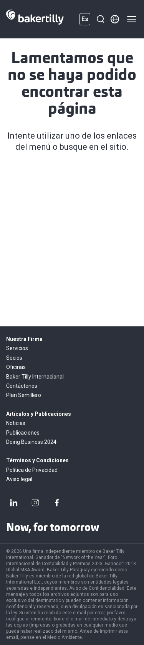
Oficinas (16, 367)
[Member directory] (114, 19)
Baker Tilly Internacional (35, 377)
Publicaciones (23, 433)
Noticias (15, 423)
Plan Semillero (23, 395)
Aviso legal (19, 479)
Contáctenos (21, 386)
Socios (14, 358)
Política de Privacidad (32, 470)
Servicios (17, 348)
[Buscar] (100, 19)
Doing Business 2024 (31, 442)
